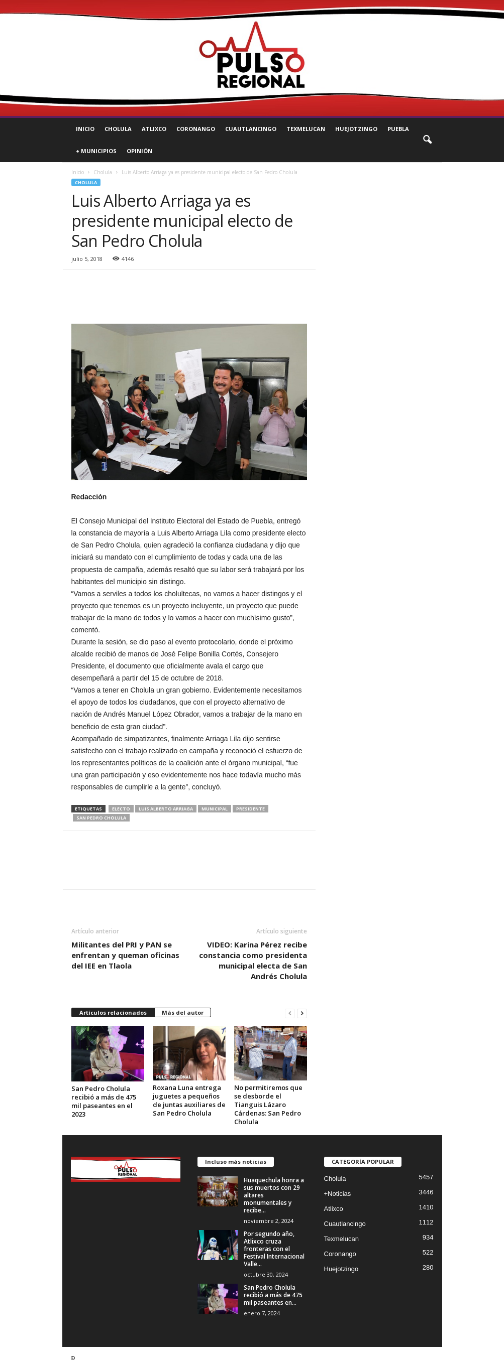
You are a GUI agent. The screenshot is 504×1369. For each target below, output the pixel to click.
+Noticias (337, 1193)
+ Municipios (96, 151)
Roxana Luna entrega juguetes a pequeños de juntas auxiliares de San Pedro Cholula (189, 1100)
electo (121, 808)
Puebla (398, 128)
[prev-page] (290, 1013)
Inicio (85, 128)
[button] (427, 140)
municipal (214, 808)
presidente (250, 808)
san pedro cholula (101, 817)
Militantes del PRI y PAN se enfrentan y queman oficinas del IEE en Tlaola (125, 955)
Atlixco (154, 128)
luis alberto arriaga (166, 808)
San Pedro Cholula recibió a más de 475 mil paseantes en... (273, 1295)
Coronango (195, 128)
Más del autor (183, 1012)
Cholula (118, 128)
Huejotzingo (356, 128)
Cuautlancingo (250, 128)
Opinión (139, 151)
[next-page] (302, 1013)
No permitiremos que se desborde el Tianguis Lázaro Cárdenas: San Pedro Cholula (268, 1104)
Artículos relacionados (113, 1012)
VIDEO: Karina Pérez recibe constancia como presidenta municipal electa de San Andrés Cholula (253, 960)
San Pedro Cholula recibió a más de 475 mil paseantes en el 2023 (103, 1101)
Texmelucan (305, 128)
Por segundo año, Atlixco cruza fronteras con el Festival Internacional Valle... (274, 1248)
